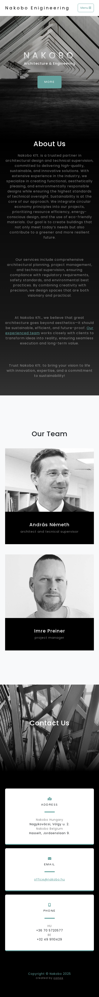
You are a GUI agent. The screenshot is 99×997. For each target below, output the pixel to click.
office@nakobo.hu (49, 879)
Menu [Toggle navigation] (85, 8)
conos (58, 978)
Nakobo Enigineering (37, 8)
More (49, 82)
